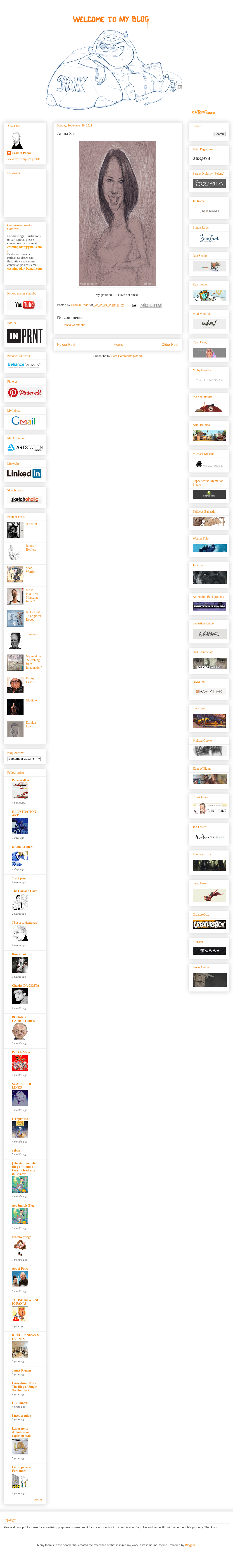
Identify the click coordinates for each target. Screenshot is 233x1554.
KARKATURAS (23, 847)
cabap (16, 1150)
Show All (38, 1499)
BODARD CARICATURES (23, 1019)
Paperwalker (20, 780)
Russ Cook (19, 954)
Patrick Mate (21, 1052)
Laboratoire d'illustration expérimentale (21, 1432)
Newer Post (66, 344)
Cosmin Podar (21, 153)
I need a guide (21, 1415)
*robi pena (19, 878)
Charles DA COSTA (25, 985)
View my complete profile (23, 159)
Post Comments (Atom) (126, 356)
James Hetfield (31, 547)
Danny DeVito (30, 680)
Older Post (170, 344)
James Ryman (21, 1370)
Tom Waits (33, 634)
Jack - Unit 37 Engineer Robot (33, 616)
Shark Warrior (31, 569)
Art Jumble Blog (23, 1205)
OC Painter (20, 1403)
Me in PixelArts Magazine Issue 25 (32, 595)
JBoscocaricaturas (24, 922)
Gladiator (32, 700)
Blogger (190, 1545)
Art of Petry (20, 1268)
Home (118, 344)
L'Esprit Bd (20, 1119)
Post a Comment (74, 325)
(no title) (31, 524)
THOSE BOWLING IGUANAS (26, 1301)
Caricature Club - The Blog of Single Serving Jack (24, 1386)
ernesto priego (21, 1237)
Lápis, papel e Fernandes (21, 1468)
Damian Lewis (31, 724)
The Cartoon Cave (24, 891)
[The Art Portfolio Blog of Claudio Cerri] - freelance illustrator (24, 1168)
